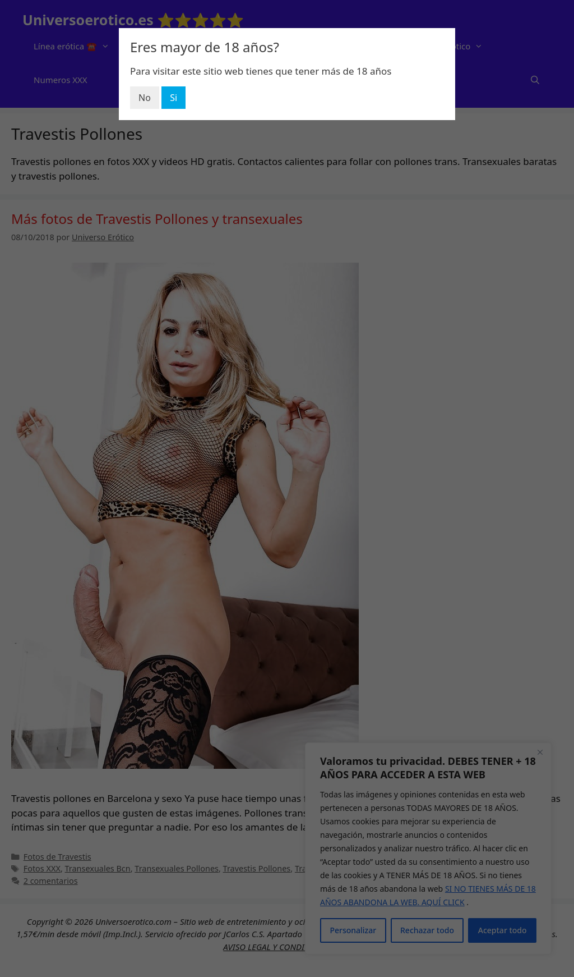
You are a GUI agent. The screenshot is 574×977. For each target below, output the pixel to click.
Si (173, 97)
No (144, 97)
